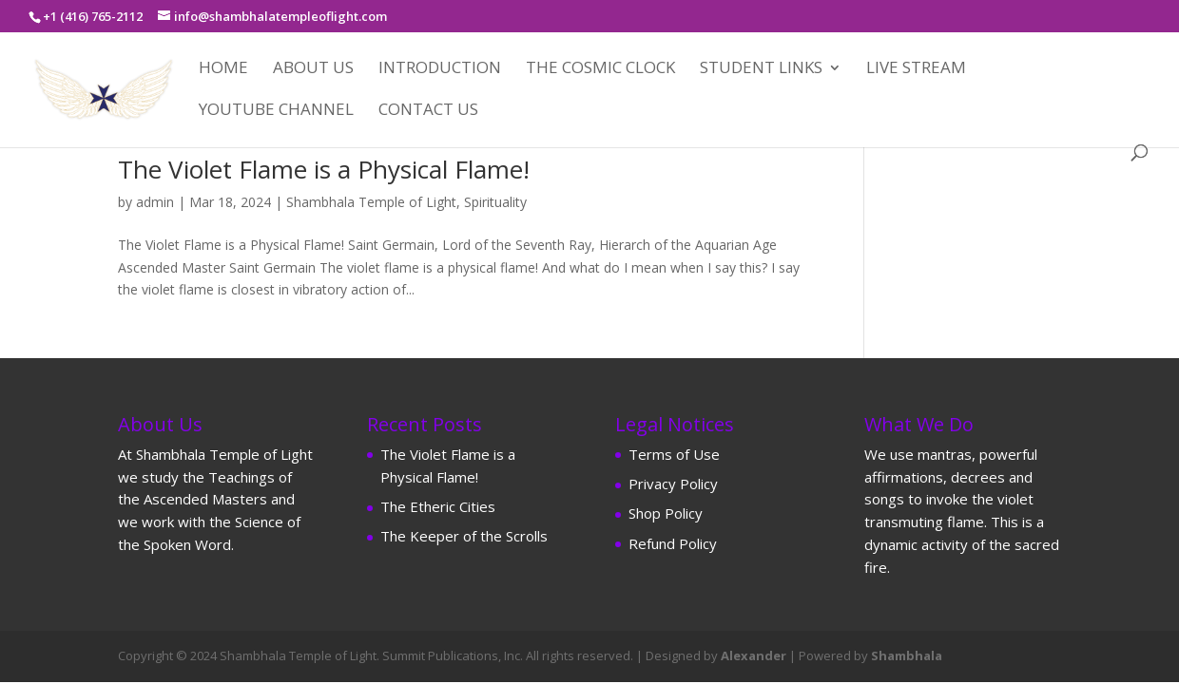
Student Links (761, 69)
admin (155, 202)
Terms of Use (674, 454)
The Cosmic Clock (600, 69)
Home (223, 69)
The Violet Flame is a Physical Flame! (324, 169)
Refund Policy (672, 543)
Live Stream (916, 69)
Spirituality (495, 202)
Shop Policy (665, 513)
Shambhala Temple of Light (371, 202)
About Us (313, 69)
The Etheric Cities (437, 506)
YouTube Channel (276, 111)
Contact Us (428, 111)
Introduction (439, 69)
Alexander (753, 655)
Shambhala (906, 655)
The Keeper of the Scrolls (464, 535)
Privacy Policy (673, 483)
